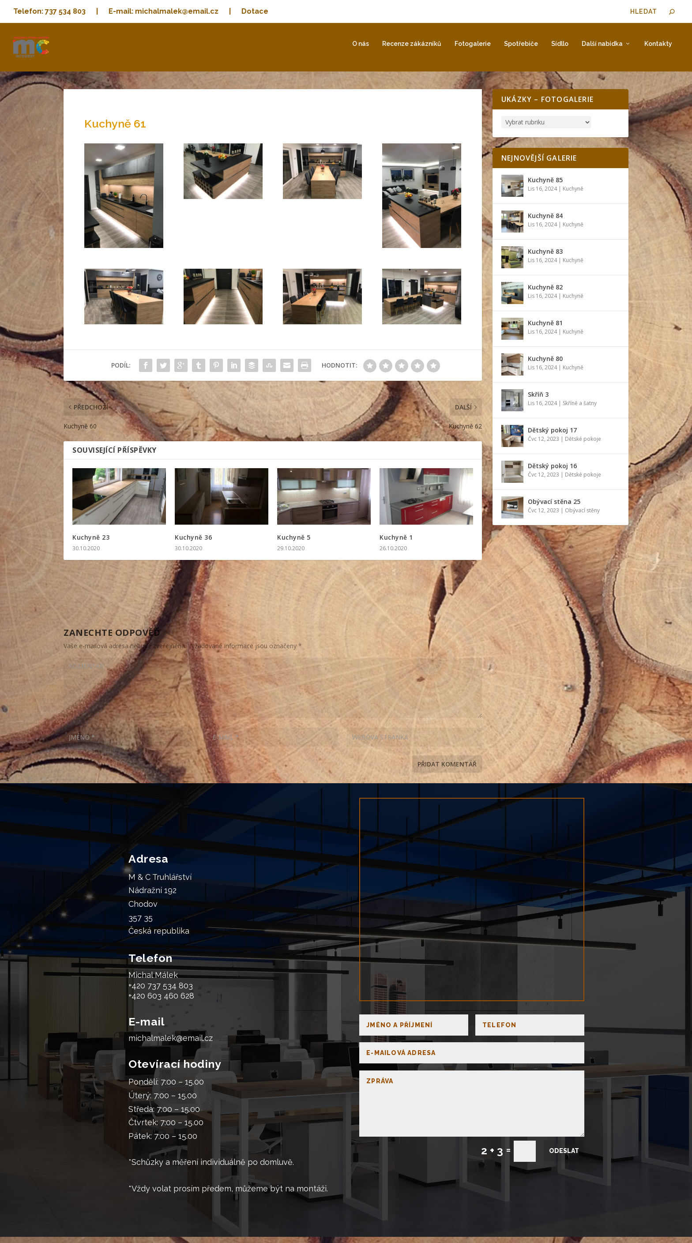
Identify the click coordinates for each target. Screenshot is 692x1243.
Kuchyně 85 (545, 186)
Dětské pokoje (583, 445)
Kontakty (658, 49)
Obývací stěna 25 (554, 507)
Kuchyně (573, 195)
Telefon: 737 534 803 (49, 11)
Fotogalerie (473, 49)
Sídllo (559, 49)
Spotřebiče (521, 49)
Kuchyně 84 (545, 222)
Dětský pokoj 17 (552, 436)
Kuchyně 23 (90, 543)
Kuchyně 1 (396, 543)
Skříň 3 (538, 400)
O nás (360, 49)
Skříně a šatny (580, 409)
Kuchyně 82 (545, 293)
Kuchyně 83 (545, 257)
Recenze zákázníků (411, 49)
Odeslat (564, 1156)
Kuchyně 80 (545, 365)
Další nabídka (602, 49)
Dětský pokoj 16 (552, 472)
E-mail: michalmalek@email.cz (163, 11)
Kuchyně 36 (193, 543)
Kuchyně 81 (545, 329)
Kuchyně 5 (294, 543)
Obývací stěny (582, 516)
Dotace (254, 11)
